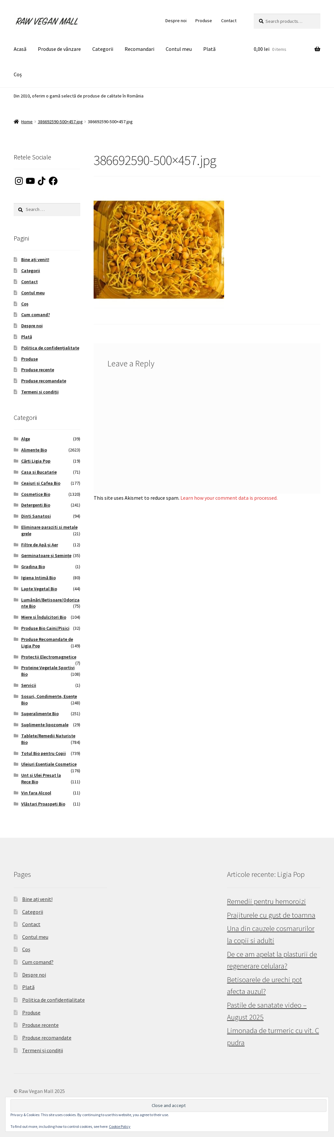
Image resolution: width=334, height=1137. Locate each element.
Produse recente (37, 370)
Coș (18, 74)
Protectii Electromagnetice (48, 657)
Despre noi (176, 20)
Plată (209, 49)
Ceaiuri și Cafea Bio (40, 483)
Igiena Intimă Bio (38, 578)
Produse (203, 20)
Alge (25, 439)
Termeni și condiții (40, 392)
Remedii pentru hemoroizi (266, 901)
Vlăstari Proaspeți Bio (43, 804)
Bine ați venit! (35, 259)
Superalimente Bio (40, 713)
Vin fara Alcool (36, 793)
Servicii (28, 685)
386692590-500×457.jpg (60, 122)
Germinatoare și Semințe (46, 555)
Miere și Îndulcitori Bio (43, 617)
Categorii (102, 49)
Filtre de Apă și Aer (39, 545)
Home (27, 122)
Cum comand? (35, 314)
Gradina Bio (33, 566)
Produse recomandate (43, 381)
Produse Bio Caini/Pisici (45, 628)
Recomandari (139, 49)
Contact (228, 20)
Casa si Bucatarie (39, 472)
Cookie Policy (119, 1126)
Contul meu (179, 49)
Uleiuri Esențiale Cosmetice (49, 764)
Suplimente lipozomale (44, 725)
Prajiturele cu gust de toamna (271, 915)
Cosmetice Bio (35, 494)
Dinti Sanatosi (36, 516)
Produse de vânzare (59, 49)
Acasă (20, 49)
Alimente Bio (34, 450)
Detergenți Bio (35, 505)
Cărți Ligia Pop (36, 461)
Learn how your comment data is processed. (229, 498)
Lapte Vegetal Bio (39, 589)
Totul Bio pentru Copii (43, 753)
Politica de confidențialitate (50, 348)
